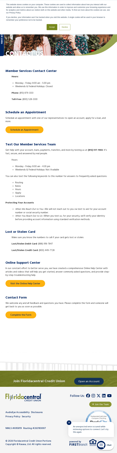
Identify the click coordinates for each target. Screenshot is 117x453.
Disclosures (37, 412)
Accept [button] (52, 27)
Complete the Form (20, 315)
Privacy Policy (12, 417)
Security (26, 417)
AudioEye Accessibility (17, 412)
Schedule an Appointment (24, 130)
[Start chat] (105, 445)
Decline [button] (65, 27)
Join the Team (102, 404)
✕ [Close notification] (69, 423)
